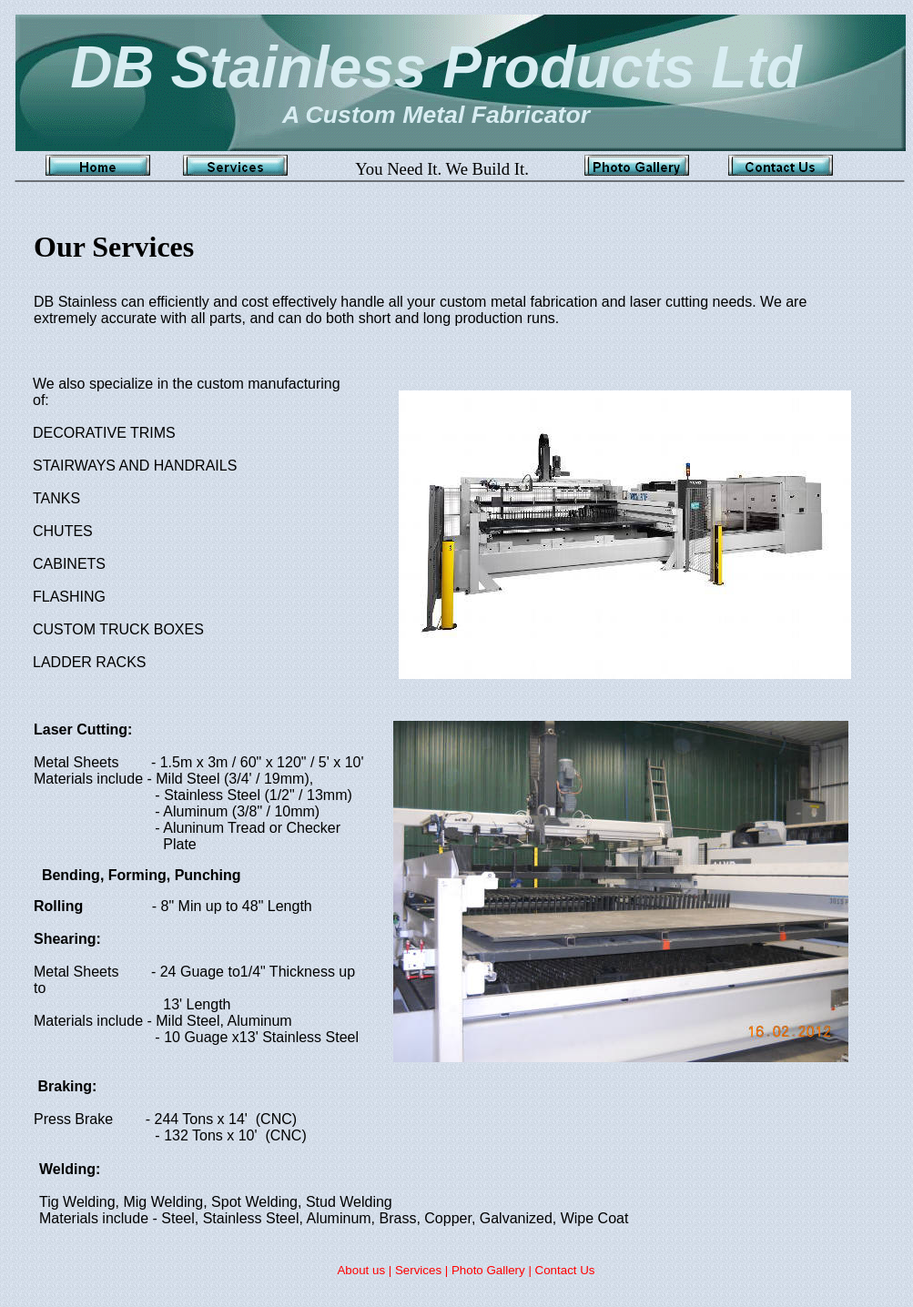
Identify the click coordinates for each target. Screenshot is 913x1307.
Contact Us (565, 1270)
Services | (423, 1270)
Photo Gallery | (493, 1270)
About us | (365, 1270)
